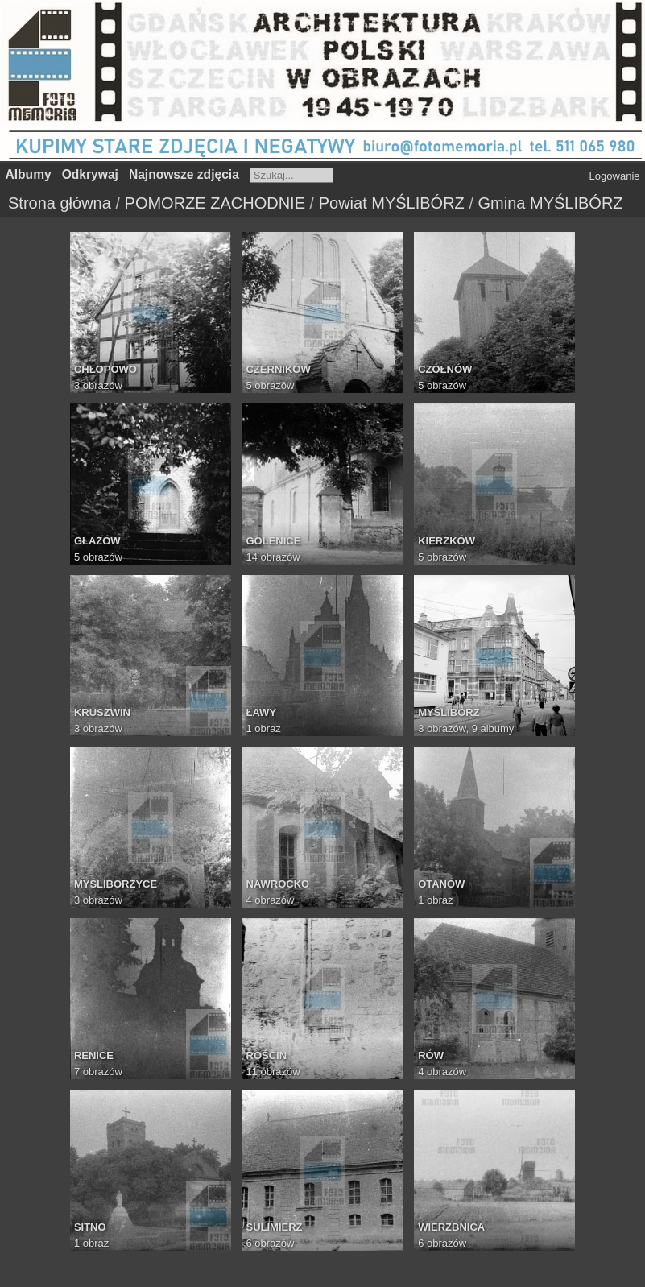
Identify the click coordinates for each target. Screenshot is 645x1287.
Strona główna (59, 203)
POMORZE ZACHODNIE (215, 203)
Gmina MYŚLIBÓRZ (550, 203)
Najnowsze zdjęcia (184, 174)
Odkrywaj (90, 174)
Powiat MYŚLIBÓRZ (392, 203)
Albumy (29, 174)
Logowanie (614, 176)
